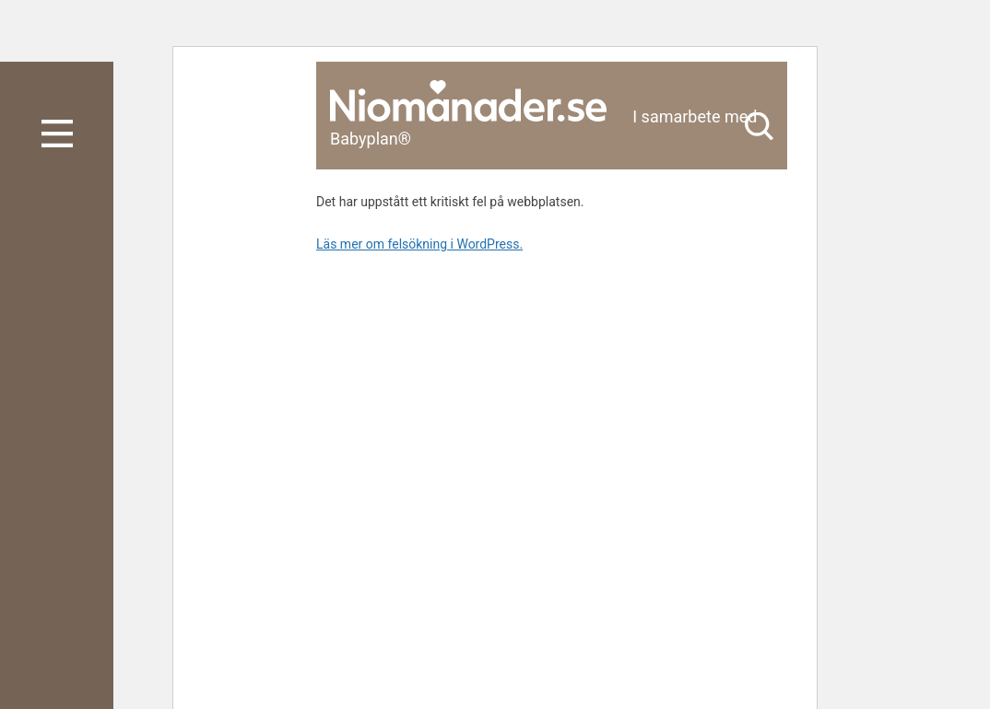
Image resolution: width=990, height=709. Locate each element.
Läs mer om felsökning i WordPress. (419, 244)
